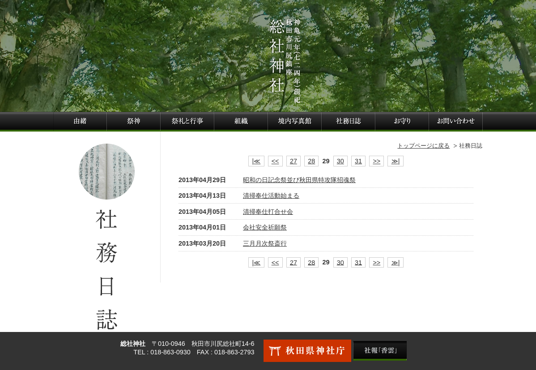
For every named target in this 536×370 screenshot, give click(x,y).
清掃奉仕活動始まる (271, 195)
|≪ (256, 161)
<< (275, 161)
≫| (395, 161)
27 (293, 161)
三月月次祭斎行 (265, 243)
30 (340, 161)
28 (311, 161)
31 (358, 161)
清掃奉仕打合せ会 (268, 211)
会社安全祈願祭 (265, 227)
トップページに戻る (423, 145)
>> (376, 161)
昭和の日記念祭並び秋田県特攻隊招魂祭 (299, 179)
